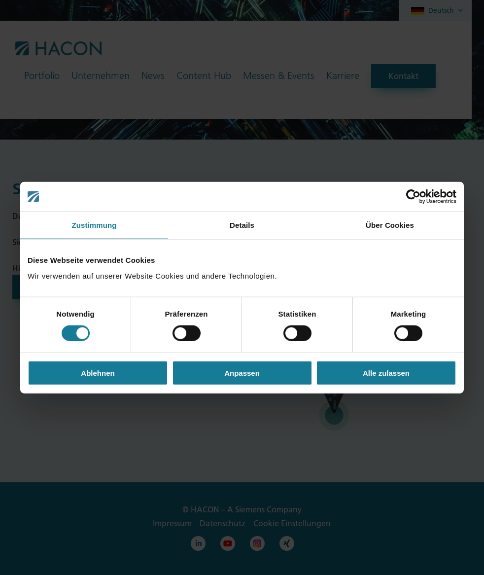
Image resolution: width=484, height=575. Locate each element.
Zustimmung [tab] (94, 225)
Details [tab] (242, 225)
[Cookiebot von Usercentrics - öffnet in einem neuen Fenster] (413, 196)
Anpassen (242, 372)
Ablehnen (97, 372)
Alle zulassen (386, 372)
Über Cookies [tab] (390, 225)
